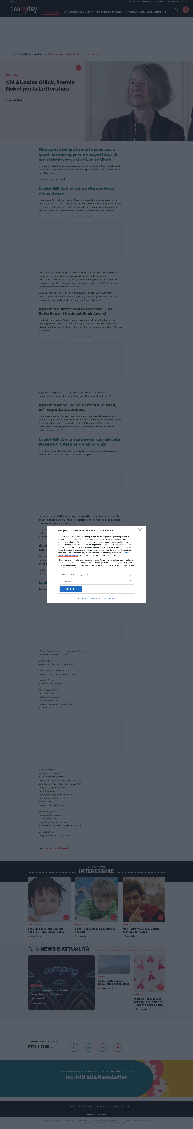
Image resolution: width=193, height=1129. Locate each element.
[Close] (140, 530)
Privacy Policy (110, 598)
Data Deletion (82, 598)
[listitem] (97, 574)
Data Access (96, 598)
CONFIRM (72, 589)
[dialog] (96, 564)
